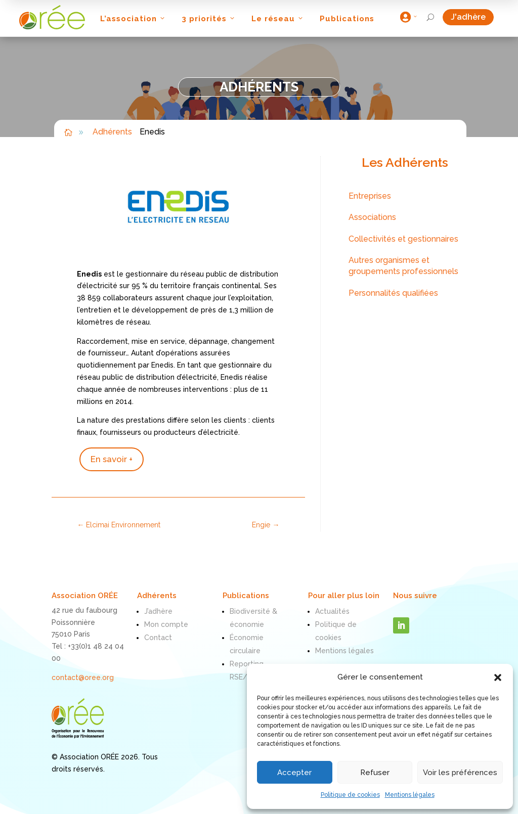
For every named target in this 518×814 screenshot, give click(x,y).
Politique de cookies (350, 794)
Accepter (294, 772)
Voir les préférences (460, 772)
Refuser (375, 772)
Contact (158, 638)
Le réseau (278, 18)
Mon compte (166, 624)
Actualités (332, 611)
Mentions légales (410, 794)
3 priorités (209, 18)
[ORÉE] (52, 17)
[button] (498, 677)
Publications (347, 18)
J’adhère (158, 611)
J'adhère (472, 17)
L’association (133, 18)
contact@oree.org (83, 677)
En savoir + (112, 459)
